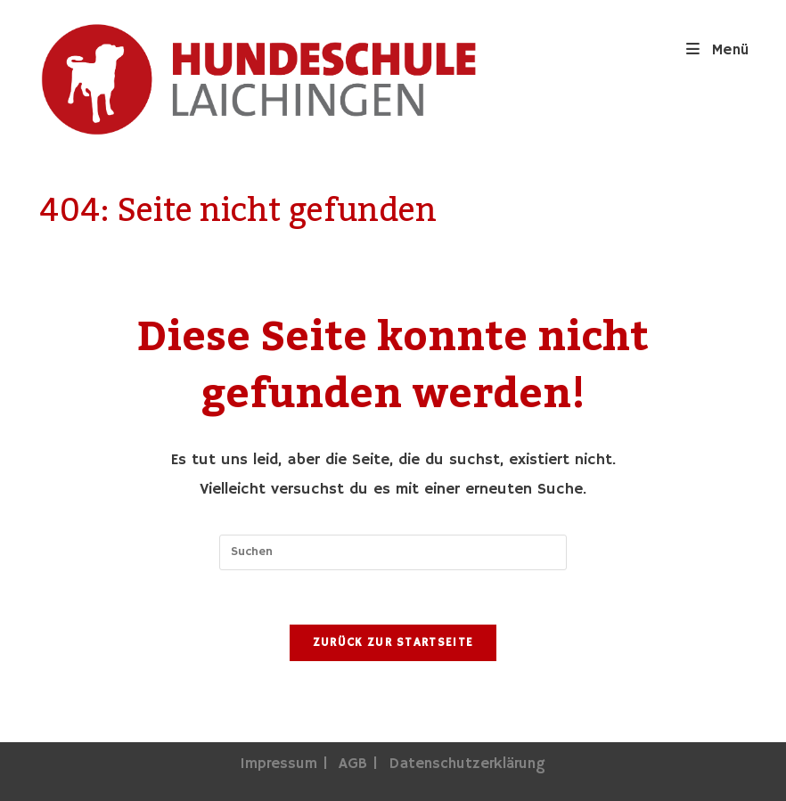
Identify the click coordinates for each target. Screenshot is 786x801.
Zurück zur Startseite (393, 642)
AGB (353, 764)
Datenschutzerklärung (467, 764)
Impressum (278, 764)
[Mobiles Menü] (718, 50)
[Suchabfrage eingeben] (393, 552)
